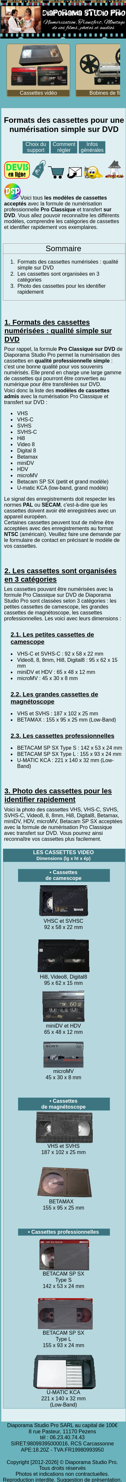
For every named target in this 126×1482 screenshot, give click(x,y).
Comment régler (64, 147)
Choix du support (35, 147)
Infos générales (92, 147)
